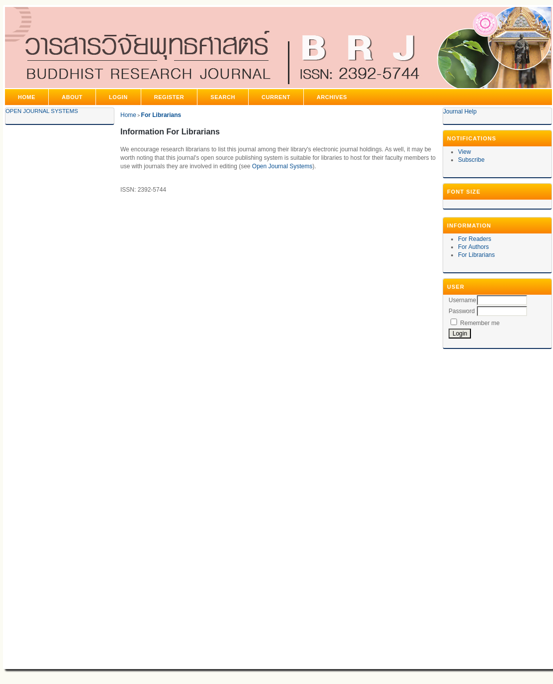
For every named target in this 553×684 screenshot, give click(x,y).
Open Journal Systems (41, 111)
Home (26, 97)
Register (169, 97)
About (72, 97)
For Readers (474, 238)
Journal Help (459, 111)
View (464, 151)
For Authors (473, 246)
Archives (332, 97)
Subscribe (471, 159)
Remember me (479, 323)
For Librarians (476, 254)
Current (276, 97)
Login (118, 97)
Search (222, 97)
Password (462, 311)
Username (462, 300)
